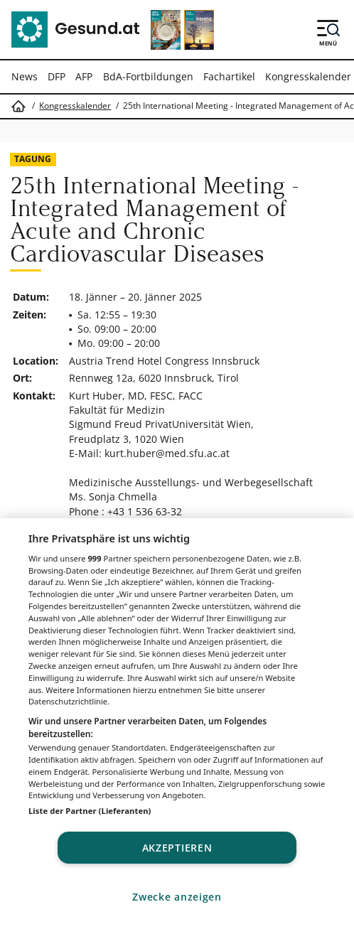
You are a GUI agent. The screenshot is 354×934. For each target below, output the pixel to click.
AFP (83, 76)
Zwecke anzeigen (177, 896)
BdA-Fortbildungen (148, 76)
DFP (56, 76)
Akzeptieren (177, 847)
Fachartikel (229, 76)
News (24, 76)
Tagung (32, 159)
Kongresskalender (308, 76)
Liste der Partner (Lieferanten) (89, 810)
